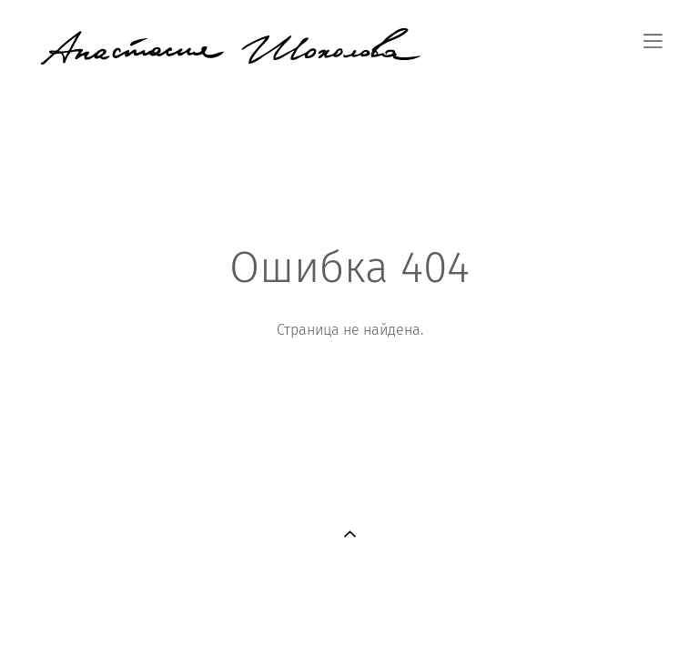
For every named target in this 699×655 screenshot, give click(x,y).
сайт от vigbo (349, 612)
